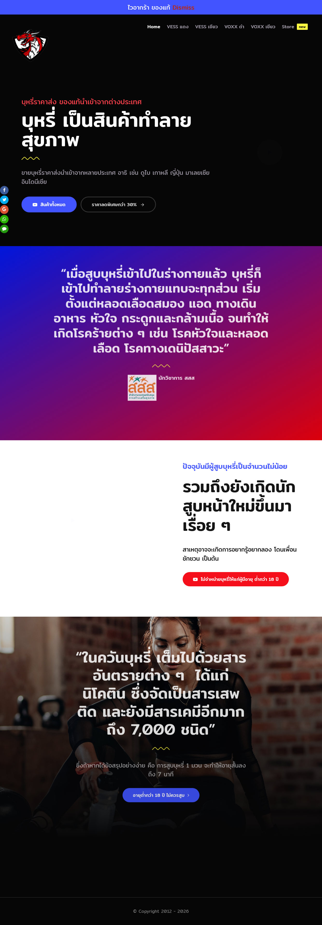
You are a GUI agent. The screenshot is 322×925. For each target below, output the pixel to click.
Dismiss (184, 7)
